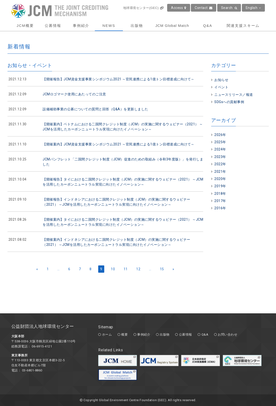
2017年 (220, 201)
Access (178, 8)
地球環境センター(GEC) (143, 8)
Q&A (207, 25)
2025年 (220, 142)
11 (126, 269)
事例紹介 (81, 25)
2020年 (220, 179)
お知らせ (221, 80)
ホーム (107, 334)
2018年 (220, 193)
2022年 (220, 164)
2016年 (220, 208)
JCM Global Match (172, 25)
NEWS (108, 25)
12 (138, 269)
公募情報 (53, 25)
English (253, 8)
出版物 (137, 25)
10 (113, 269)
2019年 (220, 186)
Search (229, 8)
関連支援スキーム (243, 25)
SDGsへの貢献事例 (229, 102)
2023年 (220, 157)
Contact (203, 8)
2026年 (220, 135)
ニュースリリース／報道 (233, 95)
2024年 (220, 149)
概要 (124, 334)
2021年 (220, 171)
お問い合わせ (227, 334)
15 (162, 269)
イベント (221, 87)
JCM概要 (25, 25)
